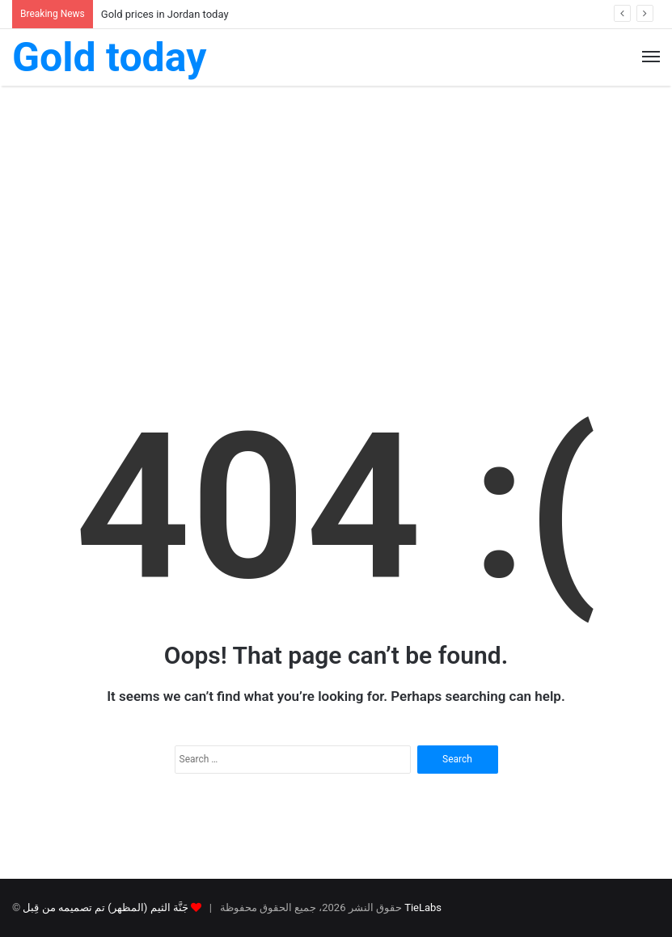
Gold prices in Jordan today (165, 14)
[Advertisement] (336, 223)
